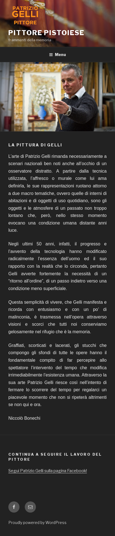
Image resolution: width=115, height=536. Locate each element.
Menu (57, 54)
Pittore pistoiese (46, 33)
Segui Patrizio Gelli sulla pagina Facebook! (47, 470)
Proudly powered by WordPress (37, 522)
